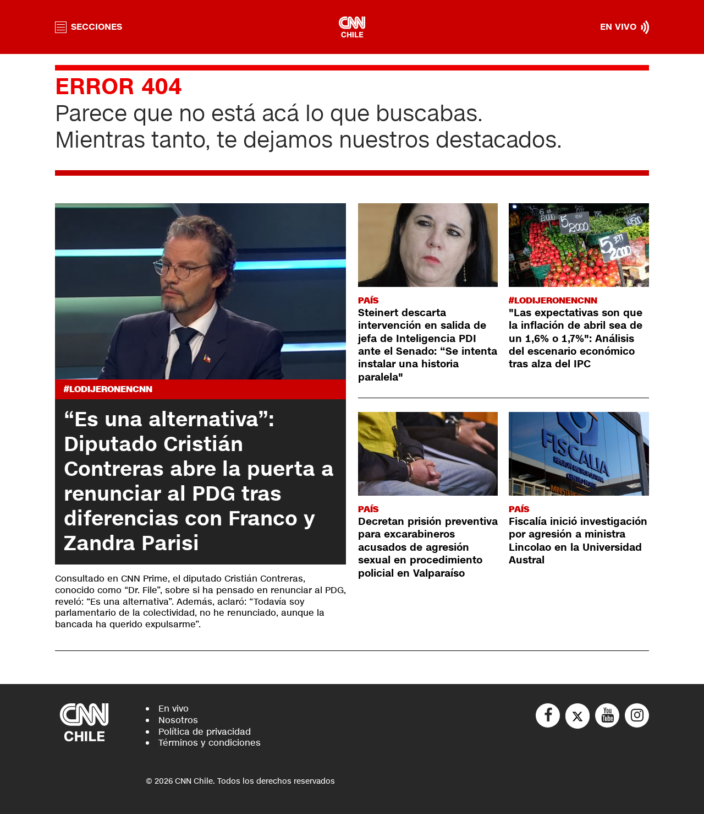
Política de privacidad (204, 731)
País (368, 300)
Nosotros (178, 720)
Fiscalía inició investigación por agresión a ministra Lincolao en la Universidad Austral (578, 540)
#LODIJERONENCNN (108, 389)
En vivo (173, 708)
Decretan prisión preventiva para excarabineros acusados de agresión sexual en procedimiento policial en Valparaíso (428, 547)
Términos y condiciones (209, 742)
